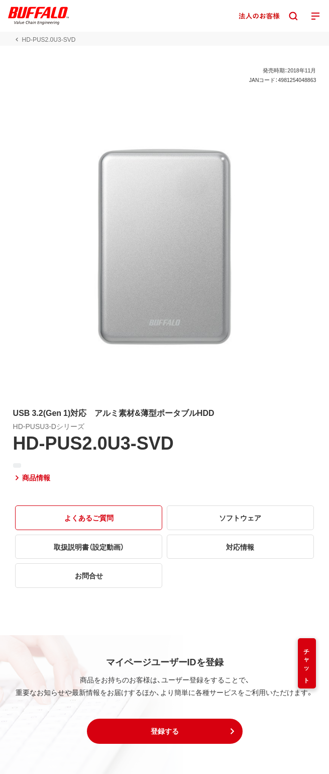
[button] (165, 731)
